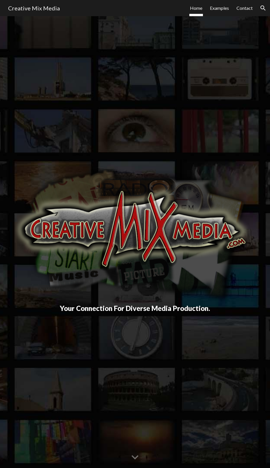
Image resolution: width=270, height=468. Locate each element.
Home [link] (196, 8)
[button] (263, 8)
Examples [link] (219, 8)
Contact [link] (244, 8)
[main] (135, 308)
